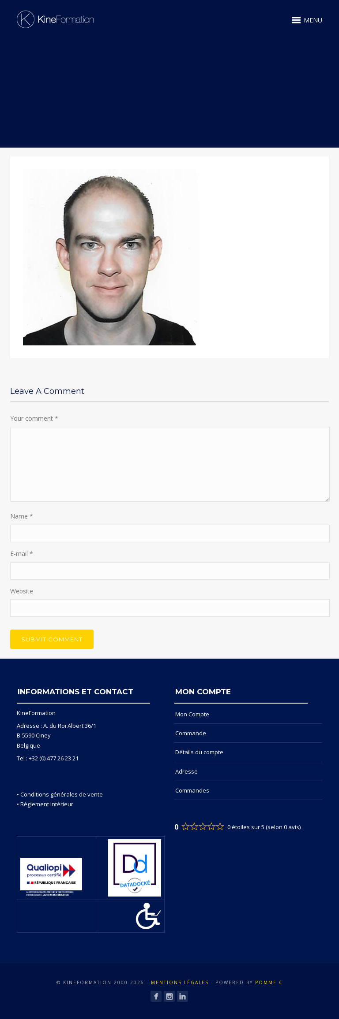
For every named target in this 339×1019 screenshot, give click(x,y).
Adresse (186, 771)
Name (21, 516)
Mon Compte (192, 714)
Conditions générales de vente (61, 794)
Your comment (34, 418)
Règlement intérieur (46, 804)
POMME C (269, 982)
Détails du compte (199, 752)
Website (21, 591)
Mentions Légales (180, 982)
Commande (190, 733)
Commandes (192, 790)
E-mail (21, 553)
